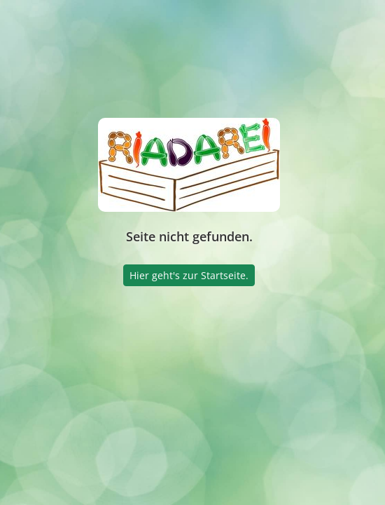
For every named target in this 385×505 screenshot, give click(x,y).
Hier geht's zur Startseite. (189, 275)
